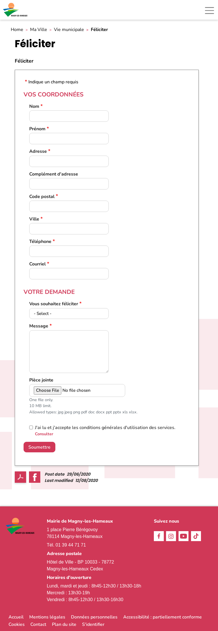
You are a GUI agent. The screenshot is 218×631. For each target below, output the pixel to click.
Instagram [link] (171, 536)
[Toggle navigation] (209, 10)
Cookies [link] (17, 624)
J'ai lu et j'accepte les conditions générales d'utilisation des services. (105, 427)
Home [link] (17, 29)
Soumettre (39, 447)
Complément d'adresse (53, 174)
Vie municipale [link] (69, 29)
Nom (34, 106)
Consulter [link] (44, 434)
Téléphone (40, 241)
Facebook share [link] (34, 477)
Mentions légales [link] (47, 617)
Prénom (37, 129)
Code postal (41, 196)
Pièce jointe (41, 380)
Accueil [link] (16, 617)
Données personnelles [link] (94, 617)
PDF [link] (20, 477)
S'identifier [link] (93, 624)
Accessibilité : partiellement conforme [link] (162, 617)
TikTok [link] (196, 536)
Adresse (38, 151)
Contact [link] (38, 624)
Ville (34, 219)
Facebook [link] (159, 536)
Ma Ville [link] (38, 29)
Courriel (37, 264)
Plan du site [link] (64, 624)
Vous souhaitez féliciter (53, 304)
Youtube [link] (183, 536)
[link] (15, 10)
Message (38, 326)
